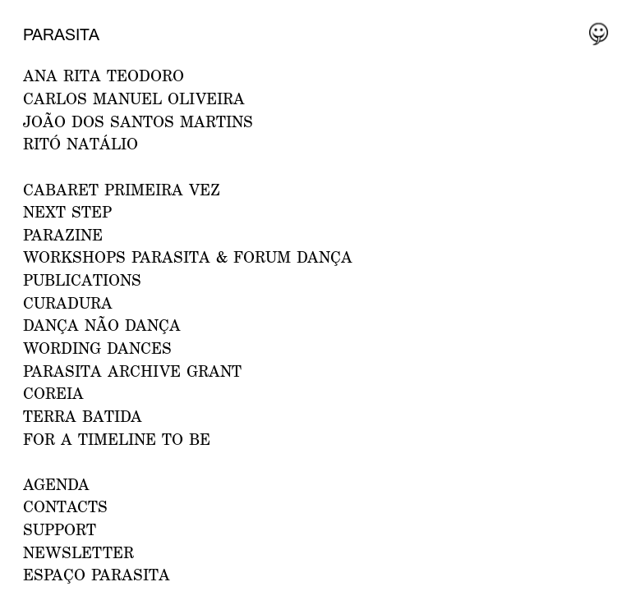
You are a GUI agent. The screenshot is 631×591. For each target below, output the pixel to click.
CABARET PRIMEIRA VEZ (121, 189)
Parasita (61, 34)
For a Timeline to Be (116, 438)
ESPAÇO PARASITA (96, 574)
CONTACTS (65, 506)
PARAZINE (63, 234)
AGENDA (56, 483)
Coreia (53, 392)
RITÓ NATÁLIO (80, 143)
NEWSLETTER (78, 552)
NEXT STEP (67, 211)
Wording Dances (97, 347)
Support (59, 529)
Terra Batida (82, 415)
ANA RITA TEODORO (103, 75)
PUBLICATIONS (82, 279)
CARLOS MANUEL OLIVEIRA (134, 98)
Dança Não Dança (102, 324)
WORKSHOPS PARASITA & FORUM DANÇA (187, 256)
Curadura (68, 302)
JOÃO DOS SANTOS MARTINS (138, 121)
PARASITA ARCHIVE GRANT (132, 370)
